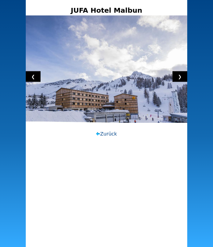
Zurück (108, 134)
